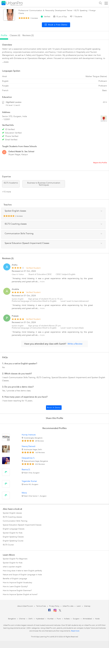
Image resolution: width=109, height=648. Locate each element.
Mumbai (50, 619)
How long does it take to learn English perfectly (22, 570)
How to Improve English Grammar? (17, 590)
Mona (24, 492)
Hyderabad (40, 619)
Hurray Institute (29, 434)
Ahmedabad (87, 619)
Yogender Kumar (29, 481)
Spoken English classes (12, 513)
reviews (34, 18)
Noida (97, 619)
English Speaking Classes (13, 537)
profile (4, 35)
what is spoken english (12, 566)
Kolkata (67, 619)
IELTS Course (8, 544)
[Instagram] (55, 611)
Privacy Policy (54, 606)
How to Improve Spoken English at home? (20, 594)
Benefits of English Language (15, 578)
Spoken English (18, 299)
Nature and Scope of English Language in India (22, 574)
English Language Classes (13, 529)
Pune (59, 619)
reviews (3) (28, 35)
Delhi (31, 619)
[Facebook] (49, 611)
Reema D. (26, 469)
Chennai (22, 619)
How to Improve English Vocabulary (17, 582)
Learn (79, 606)
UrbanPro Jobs (68, 606)
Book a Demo (53, 407)
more (42, 281)
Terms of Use (41, 606)
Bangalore (12, 619)
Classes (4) (15, 35)
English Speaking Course (13, 540)
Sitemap (87, 606)
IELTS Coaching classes (12, 517)
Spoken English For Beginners (15, 558)
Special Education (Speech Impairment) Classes (22, 525)
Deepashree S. (28, 458)
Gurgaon (76, 619)
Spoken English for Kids (12, 533)
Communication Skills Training (15, 521)
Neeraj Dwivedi (28, 446)
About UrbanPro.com (25, 606)
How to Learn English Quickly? (15, 586)
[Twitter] (60, 611)
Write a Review (75, 343)
